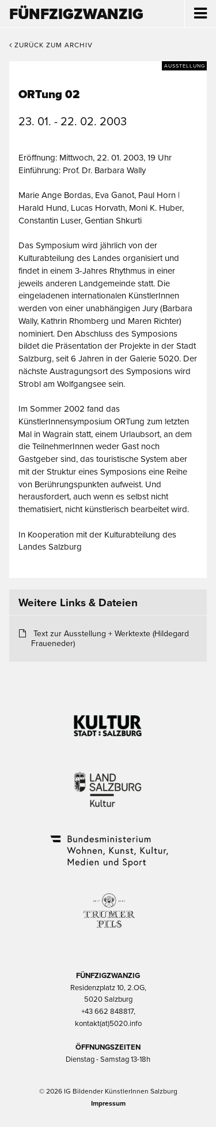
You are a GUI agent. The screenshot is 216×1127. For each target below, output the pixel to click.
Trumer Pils (108, 905)
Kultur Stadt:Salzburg (108, 721)
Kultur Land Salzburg (108, 782)
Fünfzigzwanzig (76, 14)
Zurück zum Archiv (51, 45)
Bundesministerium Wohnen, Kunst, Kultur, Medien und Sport (108, 843)
